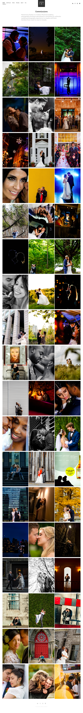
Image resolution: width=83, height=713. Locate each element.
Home (3, 2)
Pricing (17, 2)
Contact (4, 4)
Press (13, 2)
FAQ (25, 2)
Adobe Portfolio (44, 706)
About (22, 2)
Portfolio (8, 2)
